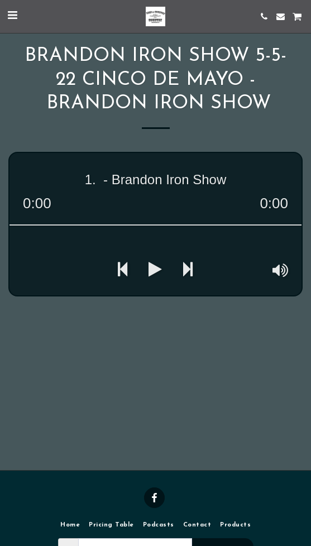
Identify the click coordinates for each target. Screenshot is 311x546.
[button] (12, 16)
